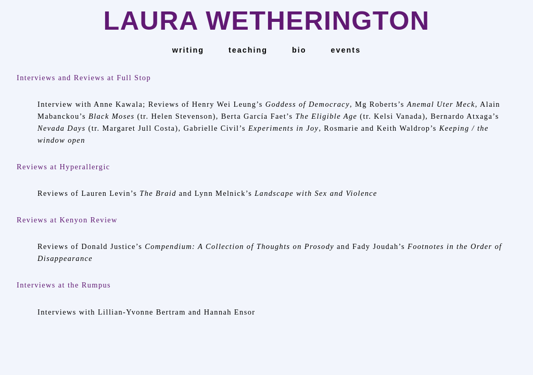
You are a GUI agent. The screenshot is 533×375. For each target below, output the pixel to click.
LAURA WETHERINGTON (266, 20)
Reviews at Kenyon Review (67, 220)
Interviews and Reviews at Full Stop (84, 77)
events (346, 50)
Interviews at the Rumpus (64, 285)
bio (299, 50)
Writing (188, 50)
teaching (248, 50)
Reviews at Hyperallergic (63, 166)
